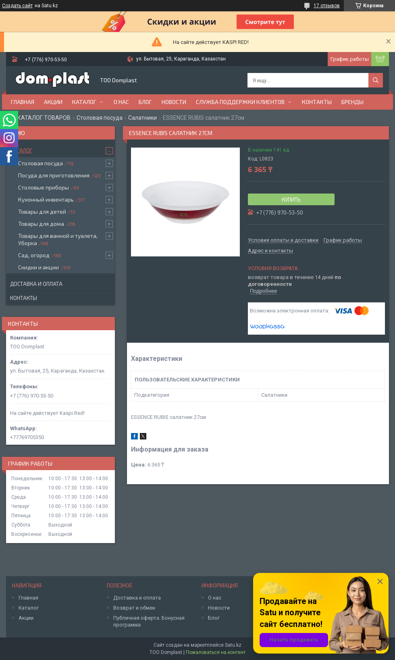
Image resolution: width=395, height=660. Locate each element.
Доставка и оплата (36, 284)
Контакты (317, 101)
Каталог (84, 101)
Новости (174, 101)
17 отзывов (327, 5)
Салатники (142, 118)
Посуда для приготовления (53, 175)
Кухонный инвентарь (46, 199)
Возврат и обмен (134, 608)
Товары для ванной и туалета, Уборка (58, 239)
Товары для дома (41, 223)
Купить (291, 199)
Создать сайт (17, 5)
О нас (121, 101)
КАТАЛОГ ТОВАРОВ (44, 118)
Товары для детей (42, 211)
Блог (145, 101)
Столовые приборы (43, 187)
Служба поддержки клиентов (240, 101)
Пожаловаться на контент (215, 652)
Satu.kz (233, 645)
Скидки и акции (38, 267)
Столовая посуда (100, 118)
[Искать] (375, 80)
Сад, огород (34, 255)
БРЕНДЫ (352, 101)
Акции (53, 101)
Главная (22, 101)
